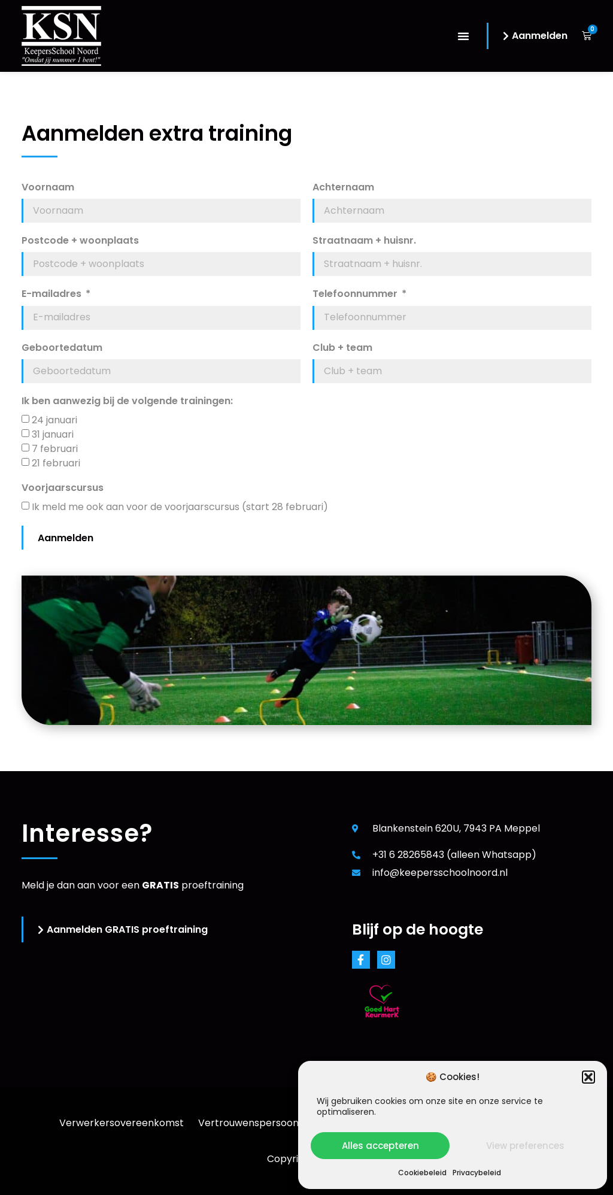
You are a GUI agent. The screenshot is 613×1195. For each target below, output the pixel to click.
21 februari (56, 463)
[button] (588, 1077)
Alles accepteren (380, 1145)
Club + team (342, 348)
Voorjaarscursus (63, 488)
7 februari (55, 449)
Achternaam (343, 187)
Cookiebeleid (422, 1172)
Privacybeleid (477, 1172)
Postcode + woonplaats (80, 241)
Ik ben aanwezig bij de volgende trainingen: (127, 401)
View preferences (525, 1145)
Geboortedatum (62, 348)
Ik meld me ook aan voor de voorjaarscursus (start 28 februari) (180, 507)
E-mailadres (53, 294)
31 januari (53, 434)
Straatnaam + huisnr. (364, 241)
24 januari (54, 420)
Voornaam (48, 187)
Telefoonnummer (356, 294)
